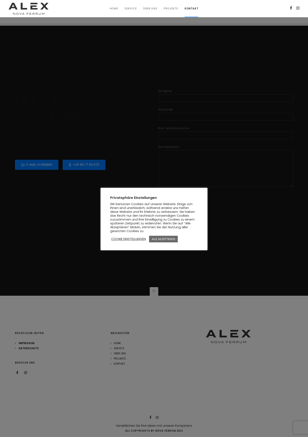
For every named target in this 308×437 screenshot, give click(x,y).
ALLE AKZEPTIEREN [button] (163, 239)
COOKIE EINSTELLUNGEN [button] (128, 239)
